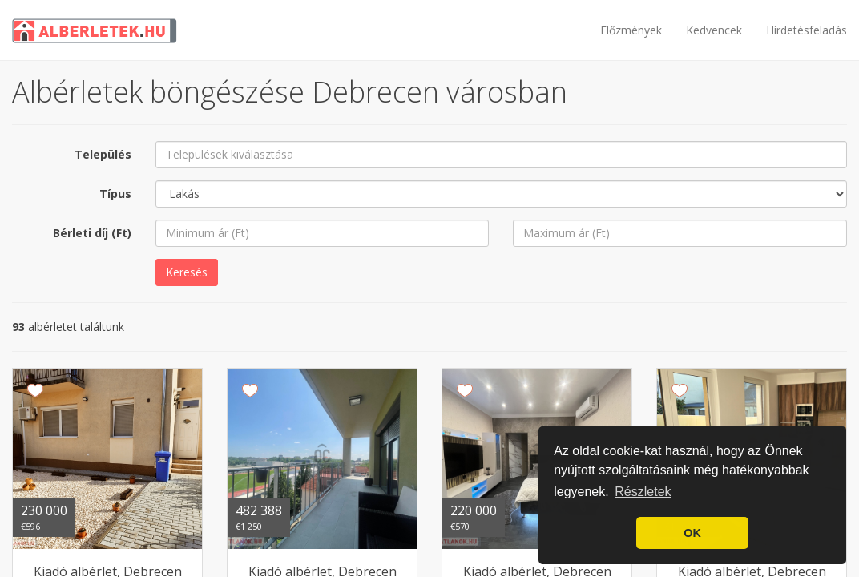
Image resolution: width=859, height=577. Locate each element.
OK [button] (692, 533)
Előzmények (631, 30)
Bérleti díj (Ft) (92, 232)
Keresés (187, 272)
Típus (115, 193)
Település (103, 154)
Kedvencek (714, 30)
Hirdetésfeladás (806, 30)
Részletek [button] (643, 491)
